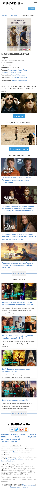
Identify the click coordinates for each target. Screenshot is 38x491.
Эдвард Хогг (5, 72)
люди (17, 437)
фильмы (23, 434)
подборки (32, 437)
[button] (34, 135)
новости (14, 434)
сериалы (32, 434)
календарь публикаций (10, 439)
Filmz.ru (16, 452)
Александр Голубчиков (15, 459)
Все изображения (19, 149)
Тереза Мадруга (17, 72)
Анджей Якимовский (18, 75)
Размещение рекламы (19, 487)
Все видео (19, 116)
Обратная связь (28, 485)
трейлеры (5, 434)
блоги (3, 437)
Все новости (19, 274)
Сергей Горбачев (8, 461)
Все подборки (19, 414)
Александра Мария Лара (17, 70)
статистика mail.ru (9, 442)
